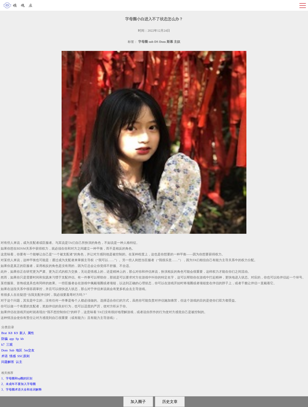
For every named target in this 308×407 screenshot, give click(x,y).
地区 (19, 350)
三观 (9, 344)
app (11, 338)
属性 (31, 333)
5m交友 (29, 350)
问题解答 (7, 362)
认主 (19, 362)
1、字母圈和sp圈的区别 (16, 378)
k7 (2, 344)
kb (22, 338)
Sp (17, 338)
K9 (16, 333)
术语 (4, 356)
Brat (4, 333)
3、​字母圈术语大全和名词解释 (21, 389)
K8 (10, 333)
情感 (12, 356)
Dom (4, 350)
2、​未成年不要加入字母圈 (18, 384)
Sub (11, 350)
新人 (22, 333)
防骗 (4, 338)
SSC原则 (23, 356)
